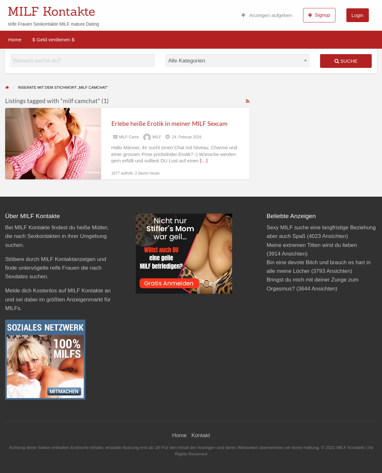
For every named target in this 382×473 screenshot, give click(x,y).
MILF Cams (129, 137)
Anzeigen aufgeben (266, 15)
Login (357, 15)
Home (15, 39)
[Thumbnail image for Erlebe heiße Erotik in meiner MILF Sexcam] (53, 143)
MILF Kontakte (51, 11)
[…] (203, 160)
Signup (319, 15)
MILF (156, 137)
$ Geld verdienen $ (53, 39)
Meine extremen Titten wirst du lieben (312, 245)
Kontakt (200, 435)
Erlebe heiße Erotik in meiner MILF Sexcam (169, 123)
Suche (346, 61)
